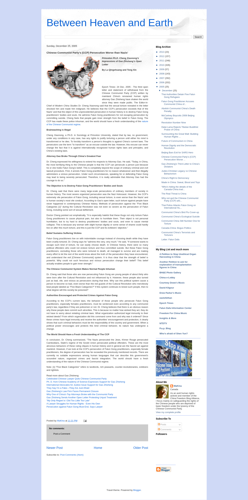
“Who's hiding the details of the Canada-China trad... (176, 188)
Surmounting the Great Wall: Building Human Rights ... (179, 135)
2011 (162, 60)
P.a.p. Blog (165, 328)
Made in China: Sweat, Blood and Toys (180, 182)
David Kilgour (166, 287)
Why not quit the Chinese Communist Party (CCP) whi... (179, 199)
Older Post (140, 448)
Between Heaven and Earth (109, 22)
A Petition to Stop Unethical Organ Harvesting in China (177, 255)
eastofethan (165, 298)
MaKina (178, 386)
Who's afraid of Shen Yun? (173, 333)
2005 (162, 86)
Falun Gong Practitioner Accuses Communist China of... (177, 102)
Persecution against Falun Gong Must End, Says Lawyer (74, 406)
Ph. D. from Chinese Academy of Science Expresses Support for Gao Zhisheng (85, 381)
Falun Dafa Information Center (175, 308)
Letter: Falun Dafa (170, 239)
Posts (162, 424)
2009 (162, 69)
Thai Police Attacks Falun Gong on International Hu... (178, 206)
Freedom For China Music (173, 313)
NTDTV (163, 323)
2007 (162, 78)
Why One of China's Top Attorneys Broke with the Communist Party (79, 394)
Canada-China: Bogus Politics (176, 228)
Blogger (137, 490)
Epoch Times (166, 303)
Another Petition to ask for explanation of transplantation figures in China (175, 265)
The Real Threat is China (173, 193)
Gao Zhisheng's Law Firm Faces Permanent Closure (72, 391)
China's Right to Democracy (175, 178)
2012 (162, 56)
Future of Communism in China (176, 141)
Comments (164, 429)
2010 (162, 65)
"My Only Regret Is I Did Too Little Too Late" (68, 400)
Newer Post (54, 448)
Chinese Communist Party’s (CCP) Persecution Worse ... (178, 158)
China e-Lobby (167, 277)
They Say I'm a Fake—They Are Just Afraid (67, 388)
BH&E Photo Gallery (170, 272)
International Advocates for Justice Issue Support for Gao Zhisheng (79, 385)
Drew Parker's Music (170, 293)
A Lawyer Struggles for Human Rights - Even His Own (73, 403)
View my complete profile (168, 412)
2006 (162, 82)
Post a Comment (61, 433)
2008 (162, 73)
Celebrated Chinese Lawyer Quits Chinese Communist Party (76, 378)
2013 (162, 52)
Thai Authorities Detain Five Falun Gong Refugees (178, 95)
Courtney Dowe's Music (172, 282)
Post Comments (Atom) (72, 454)
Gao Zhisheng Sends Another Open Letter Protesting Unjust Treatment (81, 397)
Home (98, 448)
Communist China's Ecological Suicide (180, 216)
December (167, 90)
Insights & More (167, 318)
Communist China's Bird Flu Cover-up (180, 212)
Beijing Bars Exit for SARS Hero (177, 152)
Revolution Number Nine (173, 122)
